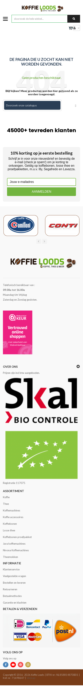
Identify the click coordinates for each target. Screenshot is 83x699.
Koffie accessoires (13, 517)
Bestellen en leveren (14, 582)
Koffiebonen (10, 523)
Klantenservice (11, 569)
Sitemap (30, 677)
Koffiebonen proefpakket (17, 537)
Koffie (6, 497)
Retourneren (10, 589)
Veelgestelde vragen (14, 576)
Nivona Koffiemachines (16, 550)
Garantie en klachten (14, 602)
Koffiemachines (11, 510)
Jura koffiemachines (14, 543)
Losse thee (9, 530)
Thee (6, 503)
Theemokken (10, 556)
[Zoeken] (32, 105)
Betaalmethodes (12, 595)
